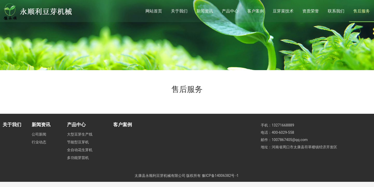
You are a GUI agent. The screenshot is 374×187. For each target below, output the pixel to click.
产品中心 (230, 11)
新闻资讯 (204, 11)
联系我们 (336, 11)
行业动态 (39, 142)
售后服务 (361, 11)
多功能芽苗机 (78, 158)
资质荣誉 (310, 11)
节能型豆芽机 (78, 142)
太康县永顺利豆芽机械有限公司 (160, 175)
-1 (237, 175)
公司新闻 (39, 134)
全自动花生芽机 (79, 150)
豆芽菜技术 (283, 11)
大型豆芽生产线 (79, 134)
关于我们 (179, 11)
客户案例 (255, 11)
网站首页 (153, 11)
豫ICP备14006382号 (218, 175)
